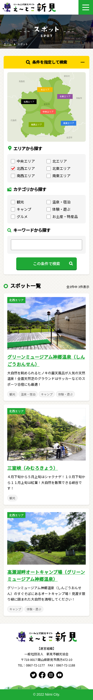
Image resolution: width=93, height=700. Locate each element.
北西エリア (16, 300)
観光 (12, 394)
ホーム (8, 44)
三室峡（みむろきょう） (32, 467)
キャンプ (47, 394)
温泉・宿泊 (28, 394)
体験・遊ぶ (65, 394)
